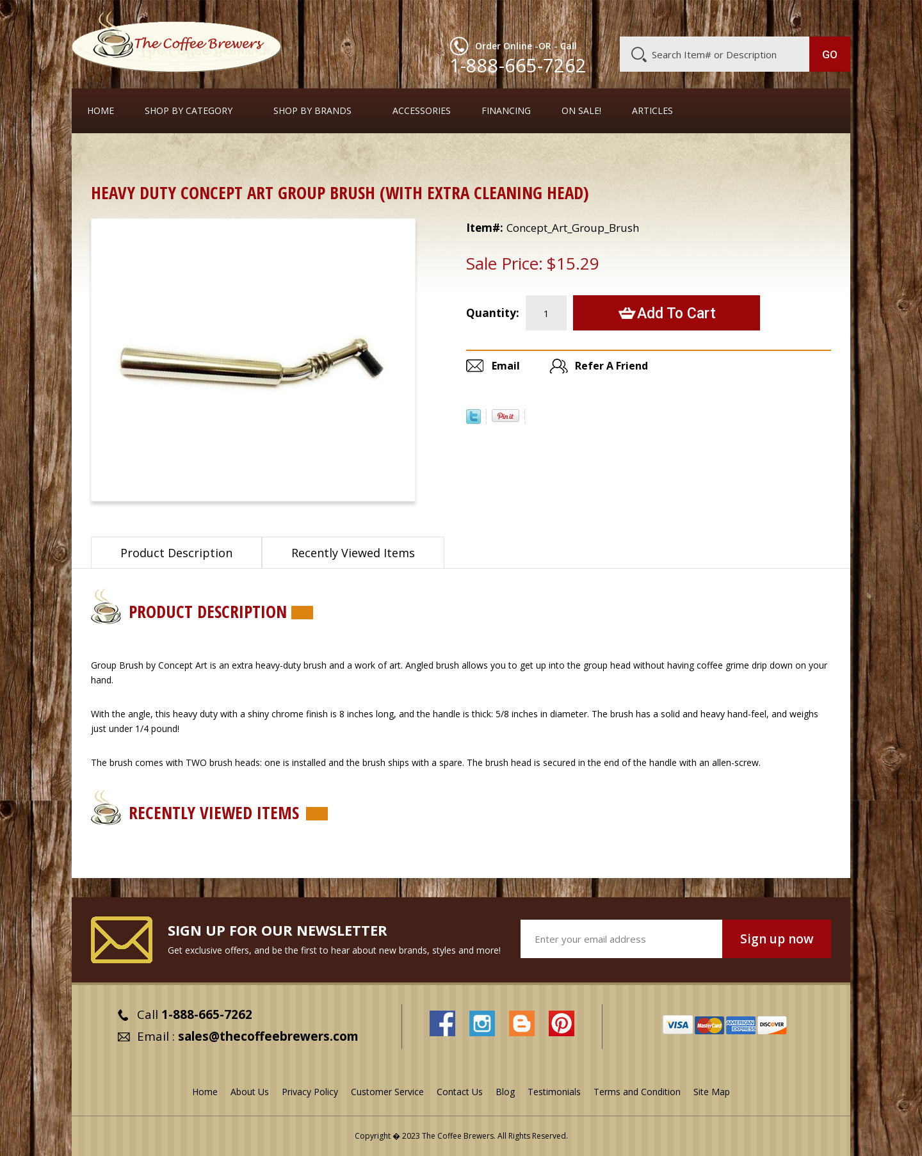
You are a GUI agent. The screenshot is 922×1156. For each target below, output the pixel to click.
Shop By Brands (312, 110)
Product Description (176, 552)
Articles (652, 110)
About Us (616, 17)
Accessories (421, 110)
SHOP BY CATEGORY (188, 110)
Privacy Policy (310, 1092)
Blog (741, 17)
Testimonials (554, 1092)
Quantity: (492, 312)
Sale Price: (504, 263)
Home (100, 110)
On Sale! (581, 110)
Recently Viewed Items (353, 552)
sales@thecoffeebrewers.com (268, 1036)
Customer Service (683, 17)
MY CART (825, 16)
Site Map (711, 1092)
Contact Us (460, 1092)
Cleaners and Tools (174, 157)
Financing (506, 110)
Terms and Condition (637, 1092)
